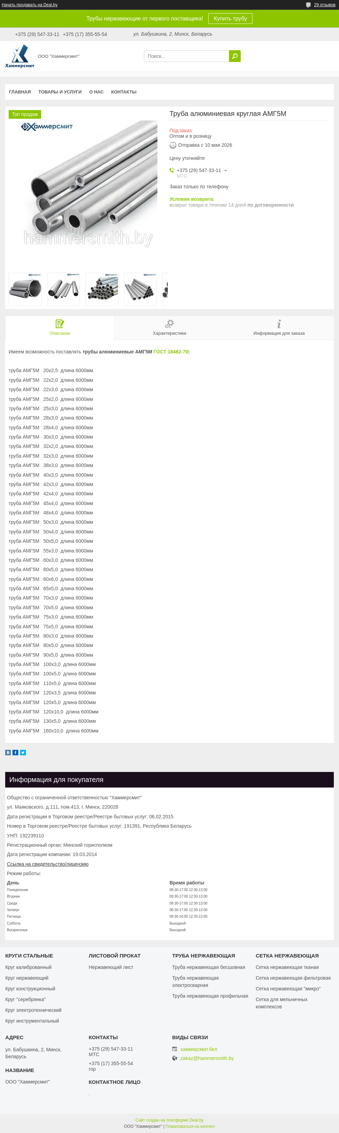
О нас (96, 92)
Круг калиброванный (28, 967)
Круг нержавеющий (26, 978)
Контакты (124, 92)
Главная (20, 92)
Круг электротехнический (33, 1010)
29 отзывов (325, 4)
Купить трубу (230, 18)
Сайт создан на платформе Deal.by (170, 1120)
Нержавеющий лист (111, 967)
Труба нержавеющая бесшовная (208, 967)
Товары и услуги (60, 92)
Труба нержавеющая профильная (210, 996)
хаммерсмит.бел (199, 1049)
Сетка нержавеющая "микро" (288, 988)
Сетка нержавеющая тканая (287, 967)
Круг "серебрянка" (25, 999)
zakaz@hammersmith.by (207, 1058)
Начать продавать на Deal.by (29, 4)
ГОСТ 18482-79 (171, 351)
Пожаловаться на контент (190, 1126)
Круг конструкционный (30, 988)
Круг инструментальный (32, 1021)
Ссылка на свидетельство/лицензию (48, 864)
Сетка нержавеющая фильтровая (293, 978)
